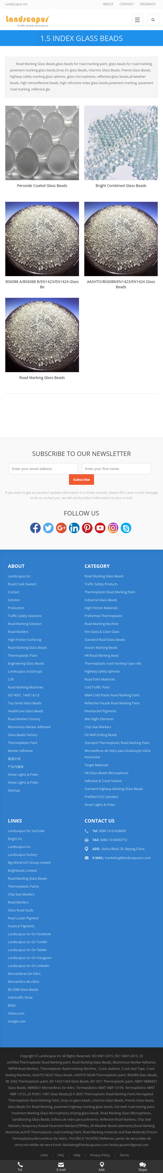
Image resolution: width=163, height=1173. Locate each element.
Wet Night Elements (99, 719)
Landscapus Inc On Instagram (30, 958)
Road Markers (18, 631)
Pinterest (87, 528)
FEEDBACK (147, 4)
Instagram (113, 528)
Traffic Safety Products (101, 584)
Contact (13, 592)
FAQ (61, 1155)
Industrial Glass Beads (101, 600)
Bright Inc (15, 839)
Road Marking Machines (25, 687)
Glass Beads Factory (22, 735)
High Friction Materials (101, 608)
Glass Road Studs (20, 910)
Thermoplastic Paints (23, 886)
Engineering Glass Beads (26, 663)
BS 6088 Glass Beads (23, 989)
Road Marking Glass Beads (42, 377)
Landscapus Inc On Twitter (27, 950)
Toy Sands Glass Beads (24, 703)
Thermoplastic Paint (22, 655)
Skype (126, 528)
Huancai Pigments (21, 926)
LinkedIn (74, 528)
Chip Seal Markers (98, 727)
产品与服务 (16, 766)
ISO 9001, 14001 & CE (24, 695)
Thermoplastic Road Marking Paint (110, 592)
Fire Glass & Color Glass (102, 631)
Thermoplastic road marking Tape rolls (113, 663)
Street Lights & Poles (23, 774)
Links (44, 1155)
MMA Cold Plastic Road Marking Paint (112, 695)
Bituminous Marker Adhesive (29, 727)
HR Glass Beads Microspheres (106, 773)
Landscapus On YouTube (26, 831)
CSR (11, 679)
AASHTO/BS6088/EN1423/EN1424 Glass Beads (121, 284)
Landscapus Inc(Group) (25, 671)
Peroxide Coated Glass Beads (42, 185)
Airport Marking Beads (101, 647)
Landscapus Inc (19, 576)
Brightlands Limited (22, 870)
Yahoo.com (16, 1013)
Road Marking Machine (101, 624)
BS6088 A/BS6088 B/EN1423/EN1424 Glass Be (42, 284)
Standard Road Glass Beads (105, 639)
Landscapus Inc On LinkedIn (28, 966)
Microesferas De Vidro (24, 973)
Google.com (17, 1021)
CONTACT (127, 4)
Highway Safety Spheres (102, 671)
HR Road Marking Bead (101, 655)
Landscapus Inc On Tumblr (27, 942)
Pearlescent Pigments (100, 711)
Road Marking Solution (24, 624)
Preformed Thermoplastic (103, 616)
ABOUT (108, 4)
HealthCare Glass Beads (25, 711)
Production (16, 608)
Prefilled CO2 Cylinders (101, 797)
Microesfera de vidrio (23, 981)
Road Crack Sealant (22, 584)
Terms (124, 1155)
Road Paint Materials (100, 679)
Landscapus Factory (22, 854)
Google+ (61, 528)
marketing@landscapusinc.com (128, 858)
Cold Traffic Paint (97, 687)
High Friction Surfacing (24, 639)
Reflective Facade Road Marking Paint (112, 703)
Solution (14, 600)
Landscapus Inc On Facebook (29, 934)
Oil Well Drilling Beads (101, 735)
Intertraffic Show (20, 997)
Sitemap (14, 790)
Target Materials (97, 765)
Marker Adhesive (20, 750)
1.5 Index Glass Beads (81, 38)
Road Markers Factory (24, 719)
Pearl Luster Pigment (23, 918)
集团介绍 (14, 758)
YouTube (100, 528)
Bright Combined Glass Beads (121, 185)
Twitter (48, 528)
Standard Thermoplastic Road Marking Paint (117, 743)
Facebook (35, 528)
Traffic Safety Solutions (24, 616)
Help (76, 1155)
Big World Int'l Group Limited (29, 862)
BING (12, 1005)
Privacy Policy (100, 1155)
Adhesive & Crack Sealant (103, 781)
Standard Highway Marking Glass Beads (114, 789)
